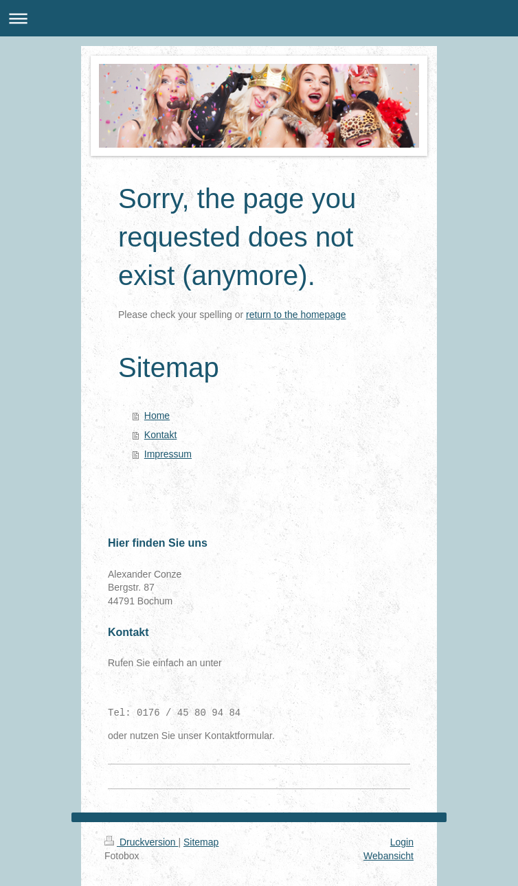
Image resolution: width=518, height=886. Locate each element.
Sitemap (200, 842)
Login (402, 842)
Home (157, 415)
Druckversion (141, 842)
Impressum (168, 453)
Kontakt (160, 434)
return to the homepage (296, 314)
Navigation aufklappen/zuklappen (259, 18)
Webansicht (388, 855)
